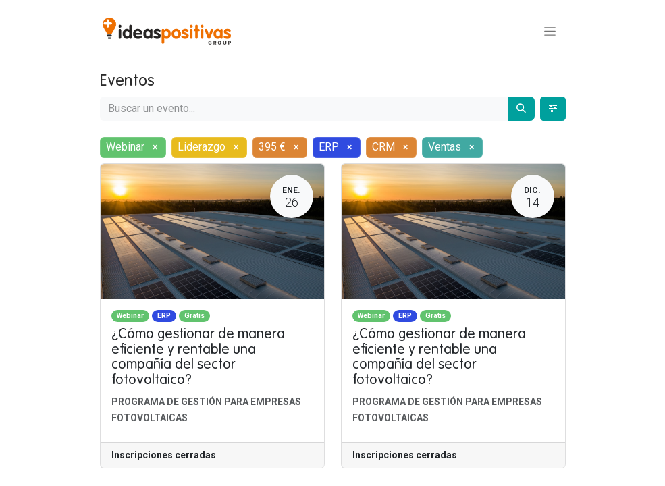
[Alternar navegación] (550, 31)
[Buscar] (521, 109)
